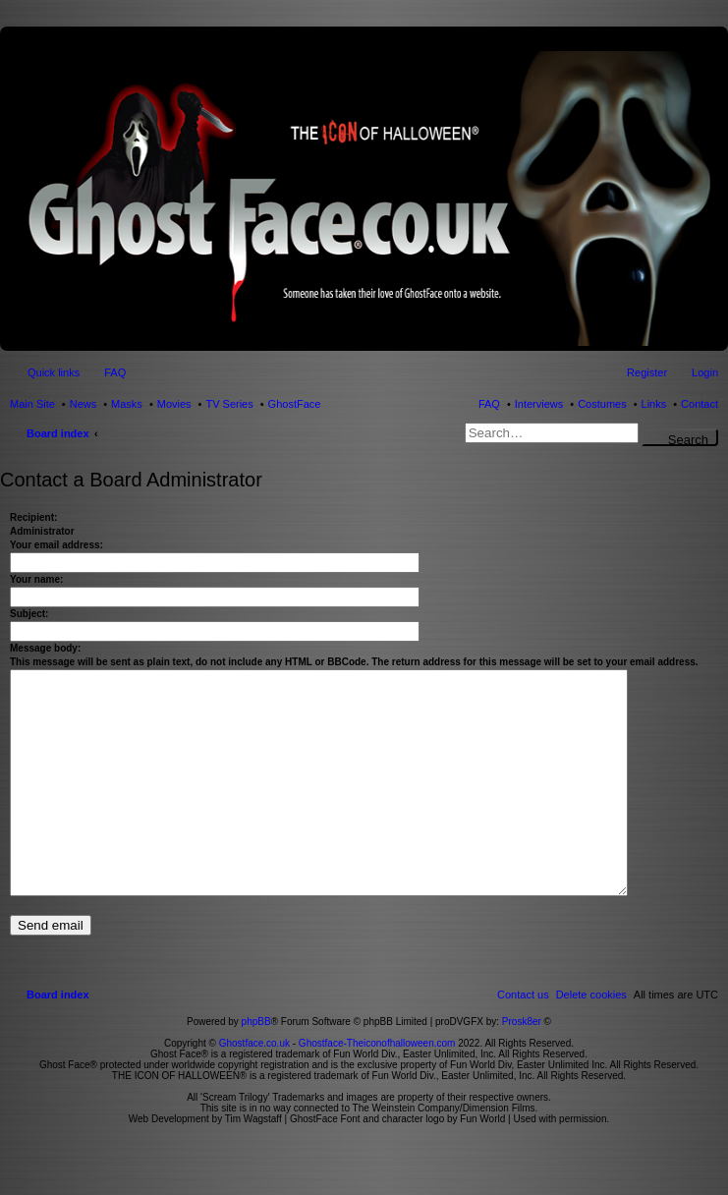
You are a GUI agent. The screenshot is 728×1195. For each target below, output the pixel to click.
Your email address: (56, 545)
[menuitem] (591, 1039)
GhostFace (294, 404)
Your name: (36, 579)
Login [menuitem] (705, 372)
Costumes (602, 404)
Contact (699, 404)
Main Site (32, 404)
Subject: (29, 613)
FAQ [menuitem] (115, 372)
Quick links (54, 372)
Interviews (539, 404)
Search (688, 439)
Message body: (45, 648)
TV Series (228, 404)
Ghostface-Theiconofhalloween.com (377, 1087)
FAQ (489, 404)
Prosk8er (521, 1065)
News (83, 404)
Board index (58, 433)
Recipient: (33, 517)
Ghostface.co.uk (256, 1087)
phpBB (256, 1065)
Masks (126, 404)
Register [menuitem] (647, 372)
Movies (174, 404)
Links (654, 404)
